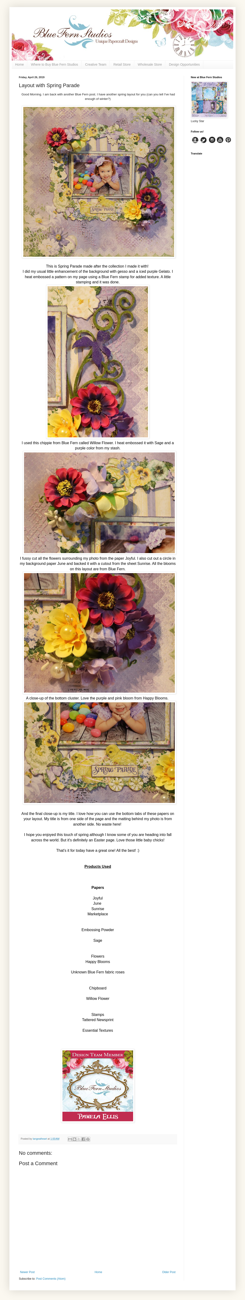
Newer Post (27, 1272)
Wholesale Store (150, 64)
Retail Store (122, 64)
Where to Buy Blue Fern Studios (54, 64)
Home (19, 64)
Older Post (169, 1272)
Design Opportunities (184, 64)
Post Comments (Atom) (50, 1278)
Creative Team (95, 64)
